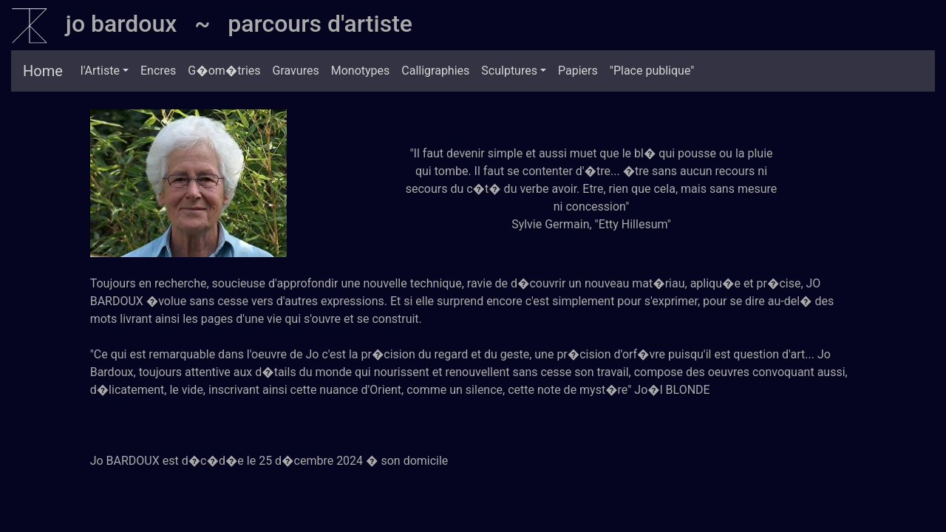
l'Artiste (100, 71)
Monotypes (360, 71)
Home (43, 71)
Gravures (296, 71)
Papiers (578, 71)
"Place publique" (652, 71)
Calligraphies (435, 71)
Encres (158, 71)
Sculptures (509, 71)
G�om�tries (224, 71)
